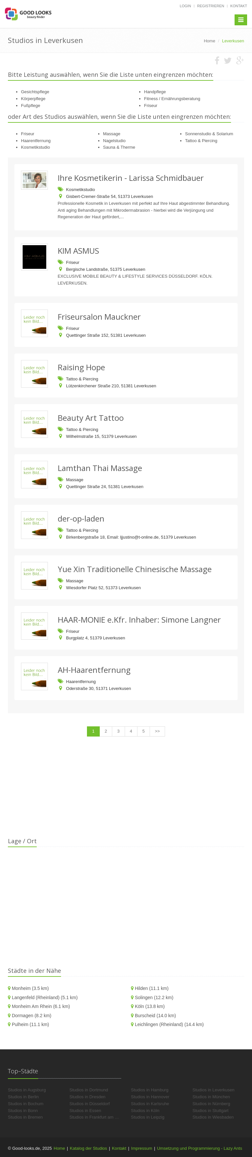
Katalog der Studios (88, 1148)
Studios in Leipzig (147, 1117)
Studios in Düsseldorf (90, 1103)
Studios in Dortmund (89, 1089)
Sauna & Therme (119, 147)
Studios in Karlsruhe (150, 1103)
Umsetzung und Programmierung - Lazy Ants (199, 1148)
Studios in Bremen (25, 1117)
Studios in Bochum (25, 1103)
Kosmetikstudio (35, 147)
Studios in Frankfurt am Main (97, 1117)
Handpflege (155, 91)
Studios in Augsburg (27, 1089)
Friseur (150, 105)
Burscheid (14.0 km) (155, 1015)
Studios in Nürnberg (211, 1103)
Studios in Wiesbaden (213, 1117)
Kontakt (238, 6)
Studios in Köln (145, 1110)
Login (185, 6)
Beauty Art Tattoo (91, 417)
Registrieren (210, 6)
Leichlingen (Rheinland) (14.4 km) (169, 1024)
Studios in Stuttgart (211, 1110)
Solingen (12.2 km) (154, 997)
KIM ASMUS (78, 250)
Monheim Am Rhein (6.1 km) (41, 1006)
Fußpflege (30, 105)
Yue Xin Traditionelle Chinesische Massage (135, 569)
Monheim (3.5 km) (30, 988)
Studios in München (211, 1096)
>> (157, 731)
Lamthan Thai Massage (100, 467)
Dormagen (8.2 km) (32, 1015)
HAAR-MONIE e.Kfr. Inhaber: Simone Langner (139, 619)
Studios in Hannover (150, 1096)
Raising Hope (81, 367)
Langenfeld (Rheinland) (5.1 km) (45, 997)
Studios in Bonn (23, 1110)
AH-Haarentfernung (94, 669)
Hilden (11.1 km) (152, 988)
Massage (111, 133)
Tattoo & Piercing (201, 140)
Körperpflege (33, 98)
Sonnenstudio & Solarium (209, 133)
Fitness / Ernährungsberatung (172, 98)
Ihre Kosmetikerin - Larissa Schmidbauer (131, 177)
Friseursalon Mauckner (99, 316)
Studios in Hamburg (149, 1089)
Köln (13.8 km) (150, 1006)
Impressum (141, 1148)
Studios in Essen (85, 1110)
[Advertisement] (126, 791)
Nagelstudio (114, 140)
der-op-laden (81, 518)
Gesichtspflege (35, 91)
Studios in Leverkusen (214, 1089)
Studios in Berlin (23, 1096)
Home (59, 1148)
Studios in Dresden (88, 1096)
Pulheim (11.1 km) (30, 1024)
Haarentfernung (36, 140)
